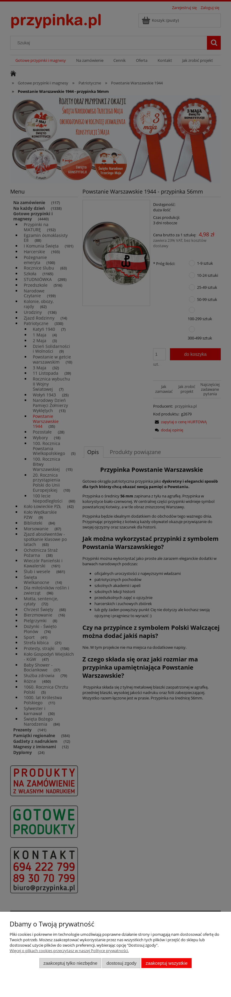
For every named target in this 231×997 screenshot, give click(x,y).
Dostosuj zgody (121, 963)
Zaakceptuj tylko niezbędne (70, 963)
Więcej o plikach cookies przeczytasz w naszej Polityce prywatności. (69, 950)
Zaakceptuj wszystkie (166, 963)
